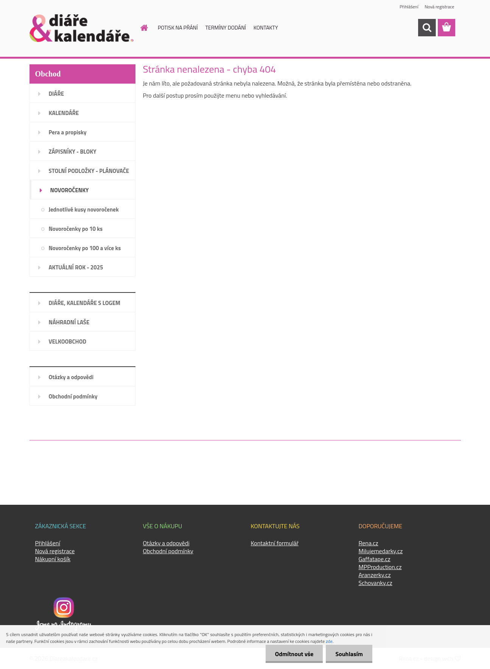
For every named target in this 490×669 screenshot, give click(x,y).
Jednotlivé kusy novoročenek (84, 209)
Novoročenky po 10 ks (76, 228)
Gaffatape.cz (374, 558)
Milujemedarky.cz (381, 550)
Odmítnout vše (294, 653)
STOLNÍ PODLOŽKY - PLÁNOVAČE (89, 170)
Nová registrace (439, 6)
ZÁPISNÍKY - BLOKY (72, 151)
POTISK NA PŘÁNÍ (178, 27)
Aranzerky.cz (375, 574)
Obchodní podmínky (73, 396)
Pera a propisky (68, 132)
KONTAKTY (266, 27)
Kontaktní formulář (275, 543)
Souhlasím (349, 653)
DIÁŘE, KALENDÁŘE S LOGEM (84, 303)
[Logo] (82, 28)
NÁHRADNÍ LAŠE (69, 322)
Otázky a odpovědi (71, 377)
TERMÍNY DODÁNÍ (225, 27)
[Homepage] (140, 27)
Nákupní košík (53, 558)
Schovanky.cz (375, 582)
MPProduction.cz (380, 566)
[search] (427, 27)
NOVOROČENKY (69, 190)
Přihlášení (409, 6)
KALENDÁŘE (64, 113)
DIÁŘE (56, 93)
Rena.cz (368, 543)
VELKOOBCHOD (68, 341)
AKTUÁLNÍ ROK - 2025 (76, 267)
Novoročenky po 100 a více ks (85, 248)
